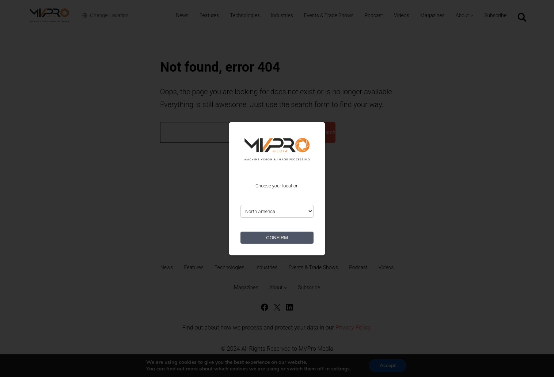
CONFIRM (277, 237)
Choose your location (277, 185)
